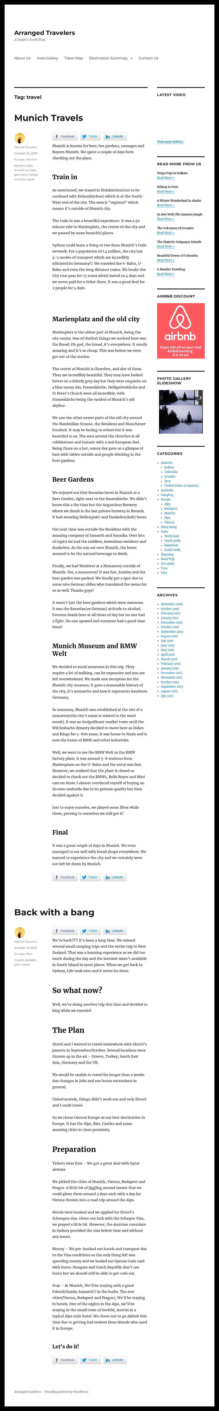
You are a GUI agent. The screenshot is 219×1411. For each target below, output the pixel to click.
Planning (167, 554)
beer (29, 165)
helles (33, 174)
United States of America (181, 486)
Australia (167, 490)
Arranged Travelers (44, 32)
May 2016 (167, 650)
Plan (29, 954)
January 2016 (170, 668)
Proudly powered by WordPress (66, 1392)
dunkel (19, 170)
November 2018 (171, 604)
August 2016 (169, 636)
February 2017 (170, 613)
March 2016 (169, 659)
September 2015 (172, 687)
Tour (164, 568)
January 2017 (170, 618)
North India (172, 541)
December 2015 (171, 673)
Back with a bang (54, 912)
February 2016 (171, 664)
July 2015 (167, 696)
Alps (167, 504)
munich (20, 179)
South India (172, 550)
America (166, 463)
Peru (167, 481)
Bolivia (169, 467)
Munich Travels (48, 117)
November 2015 (171, 677)
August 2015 (169, 691)
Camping (167, 495)
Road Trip (167, 559)
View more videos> (170, 142)
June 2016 (168, 645)
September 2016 (172, 632)
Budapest (170, 508)
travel (31, 179)
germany (20, 174)
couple (19, 960)
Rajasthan (171, 545)
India (164, 531)
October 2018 (170, 609)
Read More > (166, 178)
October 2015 (170, 682)
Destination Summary (108, 58)
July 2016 (167, 641)
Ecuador (170, 476)
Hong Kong (169, 527)
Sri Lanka (167, 563)
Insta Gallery (47, 58)
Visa (164, 573)
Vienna (169, 522)
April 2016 (168, 655)
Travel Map (73, 58)
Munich (31, 159)
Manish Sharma (25, 147)
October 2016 (170, 627)
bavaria (19, 165)
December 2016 (171, 622)
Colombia (170, 472)
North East (171, 536)
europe (31, 170)
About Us (22, 58)
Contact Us (148, 58)
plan (17, 964)
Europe (19, 159)
